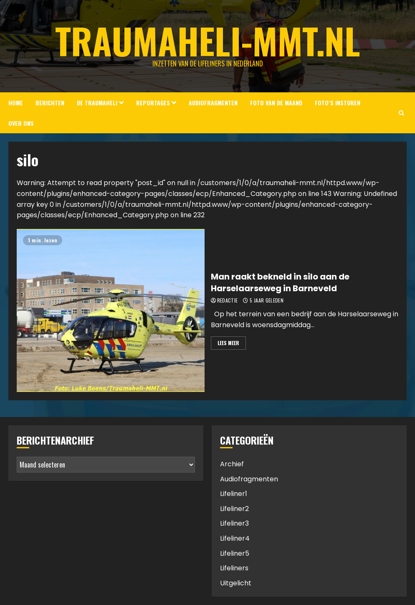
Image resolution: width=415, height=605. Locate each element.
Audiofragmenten (213, 102)
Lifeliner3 (234, 523)
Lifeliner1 (233, 493)
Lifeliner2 (234, 508)
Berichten (49, 102)
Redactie (227, 300)
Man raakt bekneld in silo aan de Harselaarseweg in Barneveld (280, 282)
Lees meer (228, 342)
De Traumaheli (97, 102)
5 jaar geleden (266, 300)
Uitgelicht (235, 583)
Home (15, 102)
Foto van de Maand (276, 102)
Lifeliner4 (235, 538)
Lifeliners (234, 568)
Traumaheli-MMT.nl (207, 40)
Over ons (21, 123)
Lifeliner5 (234, 553)
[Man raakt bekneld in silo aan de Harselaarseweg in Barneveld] (111, 310)
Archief (232, 464)
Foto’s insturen (337, 102)
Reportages (153, 102)
